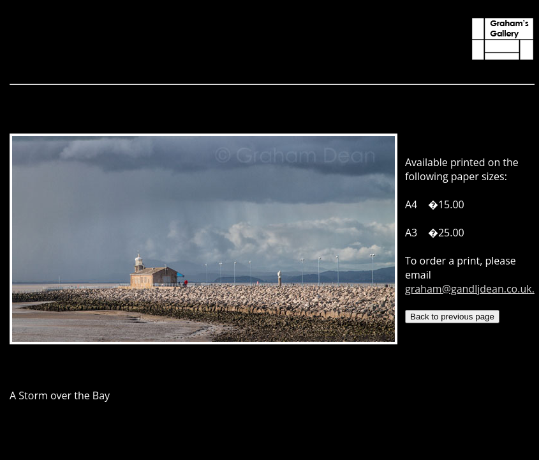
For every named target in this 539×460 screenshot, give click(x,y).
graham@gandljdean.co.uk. (470, 289)
